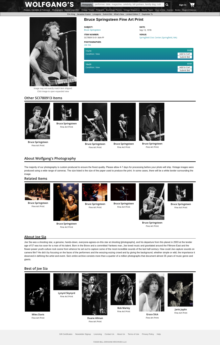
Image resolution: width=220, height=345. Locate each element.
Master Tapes (147, 10)
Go (167, 4)
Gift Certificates (65, 334)
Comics (170, 10)
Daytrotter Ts (147, 14)
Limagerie (97, 14)
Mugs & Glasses (189, 10)
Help (159, 334)
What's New (119, 14)
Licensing (98, 334)
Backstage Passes (114, 10)
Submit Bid (107, 14)
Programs (100, 10)
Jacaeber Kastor (84, 14)
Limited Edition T (133, 14)
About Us (121, 334)
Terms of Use (133, 334)
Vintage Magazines (132, 10)
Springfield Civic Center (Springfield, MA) (158, 37)
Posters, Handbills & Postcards (37, 10)
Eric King (71, 14)
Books (177, 10)
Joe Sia (87, 45)
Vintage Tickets (87, 10)
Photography (57, 10)
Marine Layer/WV (72, 10)
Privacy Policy (148, 334)
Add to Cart (184, 54)
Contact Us (109, 334)
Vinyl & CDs (160, 10)
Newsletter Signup (83, 334)
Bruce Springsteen (92, 30)
